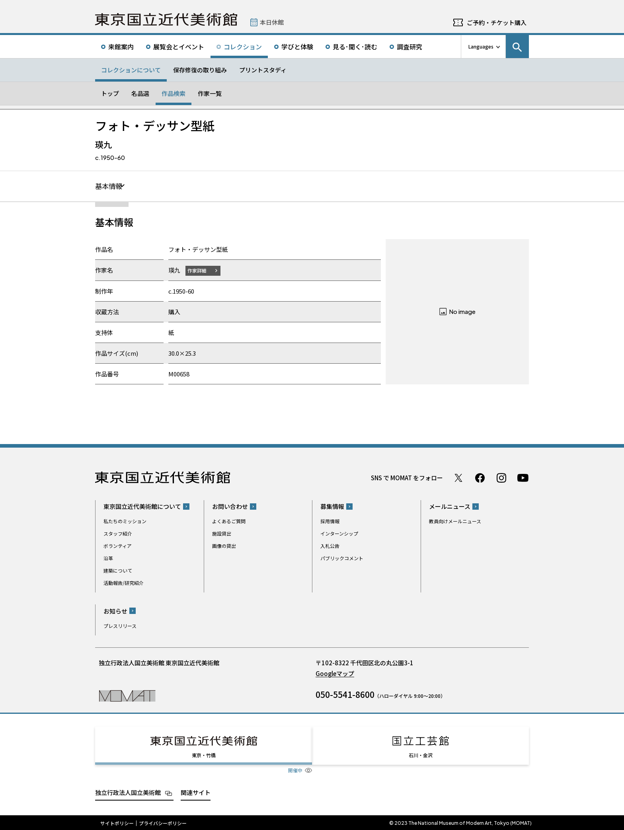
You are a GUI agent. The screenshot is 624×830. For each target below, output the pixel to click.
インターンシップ (339, 533)
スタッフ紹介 (117, 533)
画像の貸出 (224, 546)
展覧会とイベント (178, 46)
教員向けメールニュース (455, 521)
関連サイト (196, 791)
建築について (117, 570)
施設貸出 (221, 533)
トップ (110, 93)
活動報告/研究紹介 (123, 583)
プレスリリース (119, 625)
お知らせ (115, 611)
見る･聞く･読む (355, 46)
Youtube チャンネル (523, 478)
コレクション (243, 46)
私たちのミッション (124, 521)
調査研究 (409, 46)
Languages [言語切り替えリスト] (480, 46)
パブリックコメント (341, 558)
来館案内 (121, 46)
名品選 (140, 93)
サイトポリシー (117, 822)
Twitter (458, 478)
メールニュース (449, 507)
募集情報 (332, 507)
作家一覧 (210, 93)
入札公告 (329, 546)
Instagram (501, 478)
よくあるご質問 (229, 521)
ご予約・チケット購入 (496, 22)
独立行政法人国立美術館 (128, 791)
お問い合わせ (230, 507)
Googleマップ (335, 673)
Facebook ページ (480, 478)
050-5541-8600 (345, 694)
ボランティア (117, 546)
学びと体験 (297, 46)
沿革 (108, 558)
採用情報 (329, 521)
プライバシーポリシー (163, 822)
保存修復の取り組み (200, 70)
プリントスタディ (263, 70)
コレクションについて (131, 70)
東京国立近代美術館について (142, 507)
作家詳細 (197, 270)
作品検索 (173, 93)
